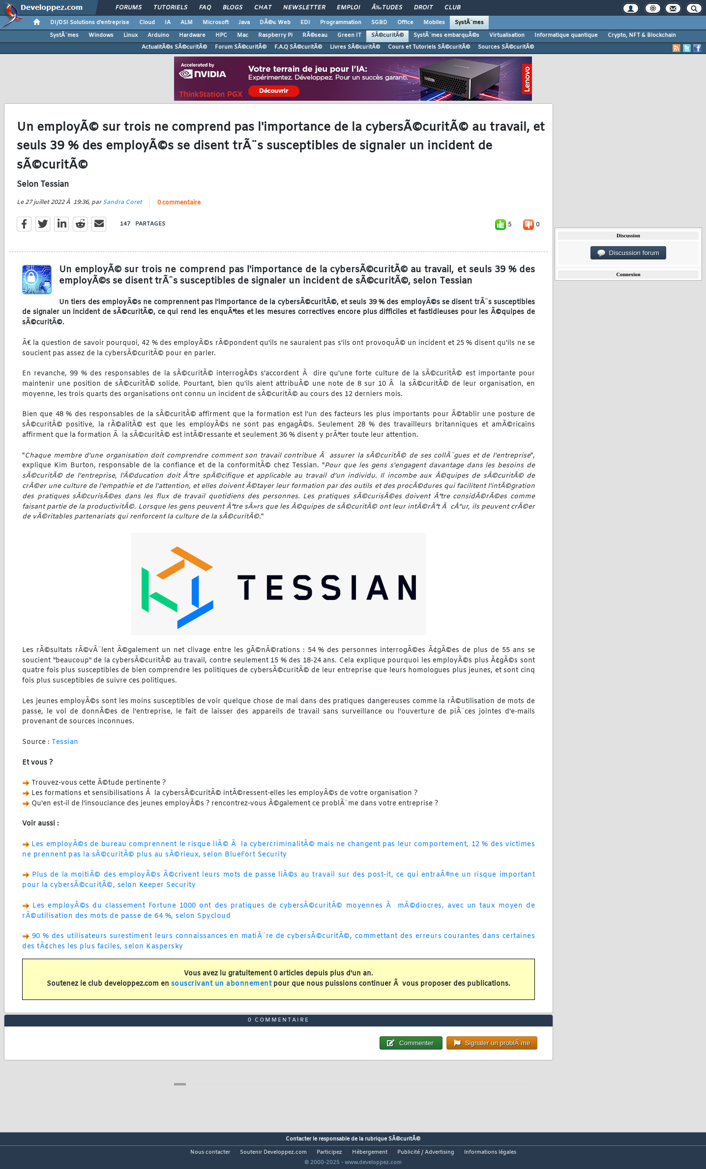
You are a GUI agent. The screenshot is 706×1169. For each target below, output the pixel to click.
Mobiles (434, 22)
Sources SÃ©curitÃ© (506, 47)
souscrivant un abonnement (221, 990)
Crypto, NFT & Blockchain (642, 35)
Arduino (158, 35)
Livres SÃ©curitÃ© (355, 47)
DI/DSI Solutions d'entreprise (89, 22)
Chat (262, 8)
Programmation (340, 22)
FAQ (205, 8)
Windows (101, 35)
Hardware (192, 35)
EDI (305, 22)
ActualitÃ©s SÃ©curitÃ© (174, 47)
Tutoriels (170, 8)
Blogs (232, 8)
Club (452, 8)
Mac (242, 35)
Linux (130, 35)
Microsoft (216, 22)
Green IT (349, 35)
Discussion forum (628, 253)
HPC (221, 35)
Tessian (65, 748)
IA (168, 22)
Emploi (348, 8)
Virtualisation (507, 35)
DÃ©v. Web (275, 22)
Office (405, 22)
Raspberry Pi (275, 35)
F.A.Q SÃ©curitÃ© (298, 47)
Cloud (147, 22)
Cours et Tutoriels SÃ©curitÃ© (429, 47)
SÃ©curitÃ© (387, 35)
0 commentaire (179, 209)
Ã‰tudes (387, 8)
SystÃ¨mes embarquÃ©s (446, 35)
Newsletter (304, 8)
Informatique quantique (566, 35)
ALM (186, 22)
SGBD (379, 22)
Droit (423, 8)
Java (244, 22)
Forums (129, 8)
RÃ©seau (314, 35)
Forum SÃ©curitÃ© (240, 47)
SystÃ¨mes (469, 22)
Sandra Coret (122, 209)
